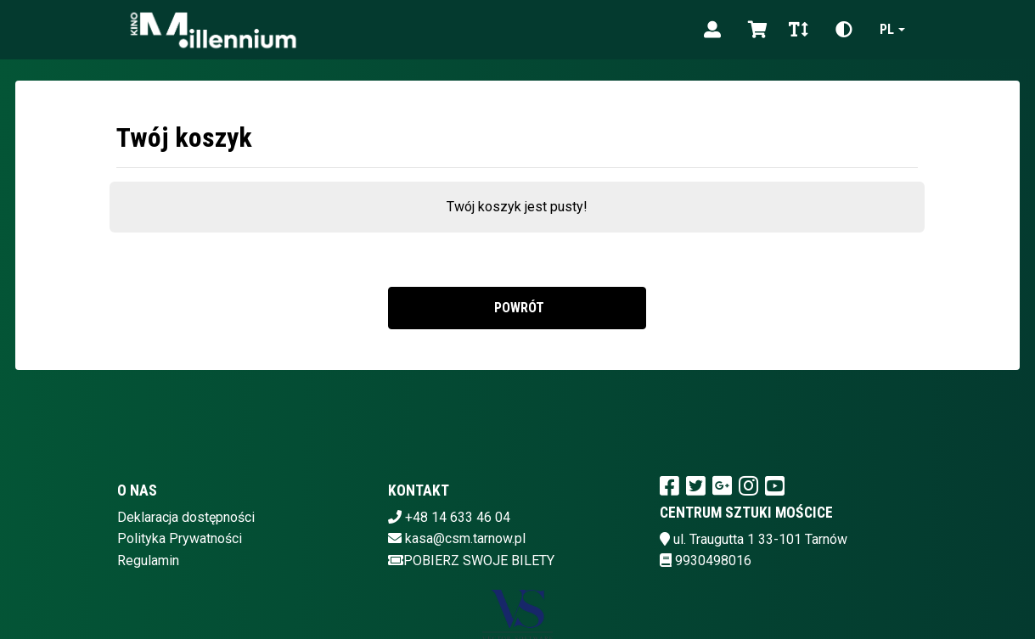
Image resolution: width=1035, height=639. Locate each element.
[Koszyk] (754, 29)
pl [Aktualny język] (887, 29)
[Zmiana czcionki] (798, 30)
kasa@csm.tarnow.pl (465, 538)
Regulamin (148, 560)
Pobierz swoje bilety (471, 560)
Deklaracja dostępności (186, 517)
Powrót (517, 308)
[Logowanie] (712, 29)
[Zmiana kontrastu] (844, 30)
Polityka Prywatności (179, 538)
